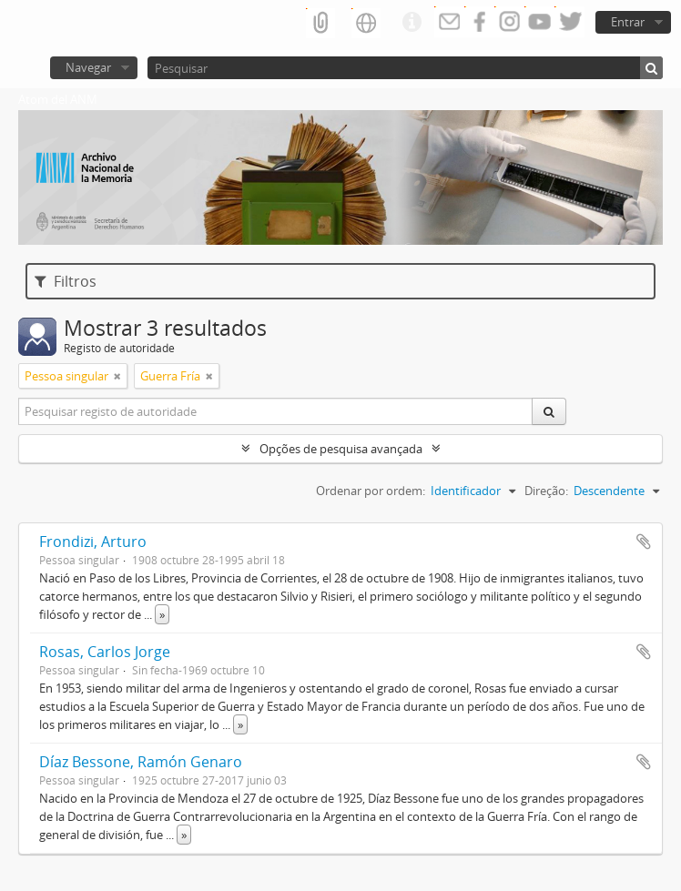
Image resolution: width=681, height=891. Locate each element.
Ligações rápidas (411, 23)
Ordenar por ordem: (370, 490)
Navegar (88, 67)
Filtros (66, 281)
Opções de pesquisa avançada (340, 448)
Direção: (546, 490)
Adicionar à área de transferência (644, 541)
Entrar (628, 22)
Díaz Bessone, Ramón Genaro (140, 762)
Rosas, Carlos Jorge (104, 652)
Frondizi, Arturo (93, 542)
